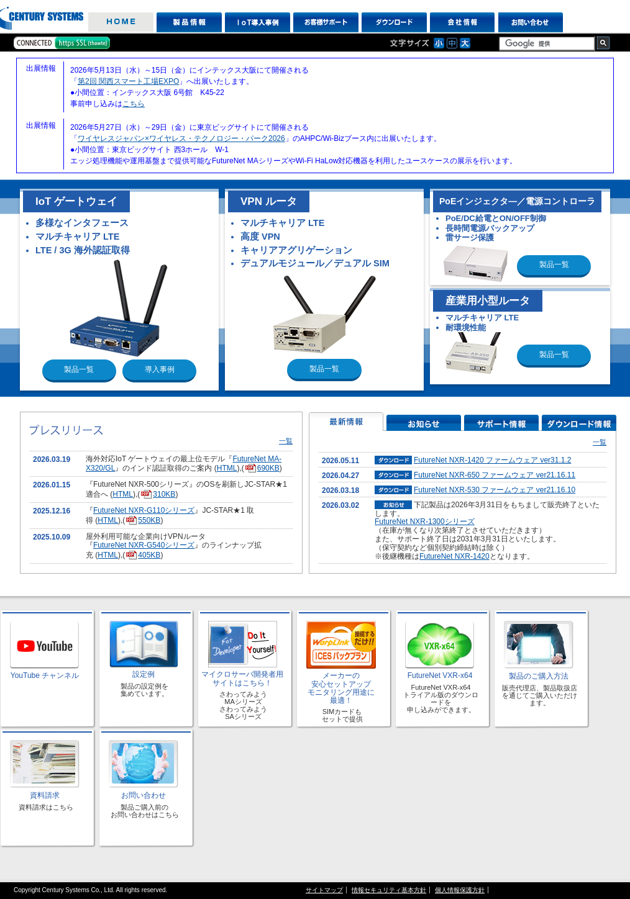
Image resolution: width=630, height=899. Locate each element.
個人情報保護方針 (460, 890)
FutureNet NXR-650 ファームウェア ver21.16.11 (494, 475)
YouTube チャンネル (45, 675)
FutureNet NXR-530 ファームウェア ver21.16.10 (494, 490)
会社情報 (462, 22)
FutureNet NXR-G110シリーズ (143, 510)
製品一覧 (79, 369)
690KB (262, 468)
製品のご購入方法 (538, 676)
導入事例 (160, 369)
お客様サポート (325, 22)
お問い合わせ (531, 22)
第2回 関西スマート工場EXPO (128, 81)
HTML (227, 468)
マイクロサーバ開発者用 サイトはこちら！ (242, 678)
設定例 (143, 674)
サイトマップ (324, 890)
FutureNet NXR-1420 (454, 556)
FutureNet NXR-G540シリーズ (143, 545)
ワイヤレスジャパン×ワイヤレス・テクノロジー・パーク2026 (181, 138)
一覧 (286, 441)
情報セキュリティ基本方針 (389, 890)
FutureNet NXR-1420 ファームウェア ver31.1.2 (492, 460)
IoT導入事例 (257, 22)
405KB (142, 555)
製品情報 (189, 22)
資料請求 (45, 795)
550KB (142, 520)
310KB (157, 494)
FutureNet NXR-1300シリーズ (425, 521)
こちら (133, 103)
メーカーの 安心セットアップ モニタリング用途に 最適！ (341, 688)
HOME (120, 22)
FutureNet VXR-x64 (440, 675)
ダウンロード (394, 22)
